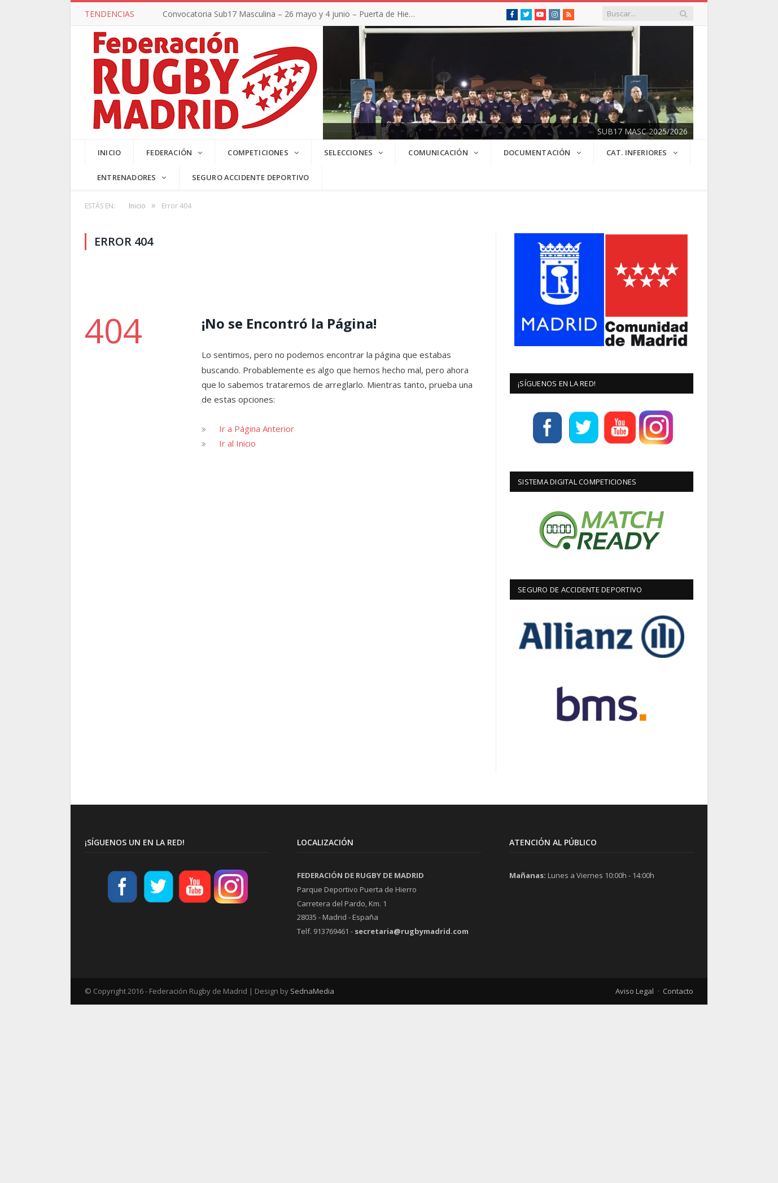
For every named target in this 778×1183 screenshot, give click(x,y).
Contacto (678, 990)
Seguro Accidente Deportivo (250, 177)
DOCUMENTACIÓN (537, 152)
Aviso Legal (634, 990)
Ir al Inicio (237, 442)
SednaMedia (312, 990)
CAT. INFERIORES (636, 152)
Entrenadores (126, 177)
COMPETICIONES (258, 152)
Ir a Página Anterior (256, 427)
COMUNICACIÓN (437, 152)
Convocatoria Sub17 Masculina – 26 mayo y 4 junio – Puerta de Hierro (291, 14)
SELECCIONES (348, 152)
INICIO (109, 152)
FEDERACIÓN (169, 152)
